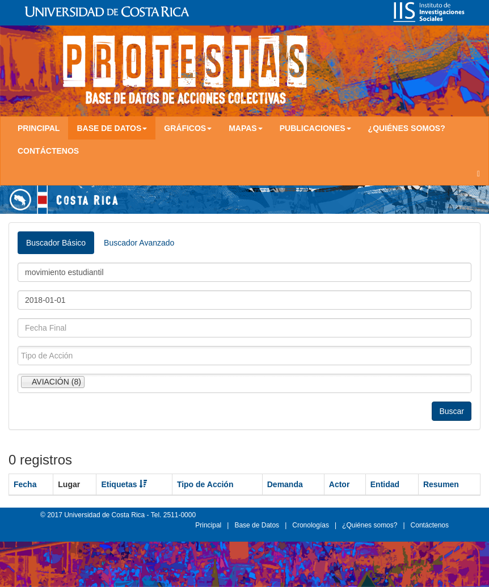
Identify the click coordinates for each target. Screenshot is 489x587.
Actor (339, 484)
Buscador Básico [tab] (56, 242)
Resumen (441, 484)
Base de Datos (256, 525)
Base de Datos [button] (112, 128)
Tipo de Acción (205, 484)
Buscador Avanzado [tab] (139, 242)
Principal (39, 128)
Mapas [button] (246, 128)
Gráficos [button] (188, 128)
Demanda (285, 484)
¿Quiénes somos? (406, 128)
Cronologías (310, 525)
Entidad (384, 484)
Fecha (25, 484)
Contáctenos (48, 150)
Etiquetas (124, 484)
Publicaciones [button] (315, 128)
